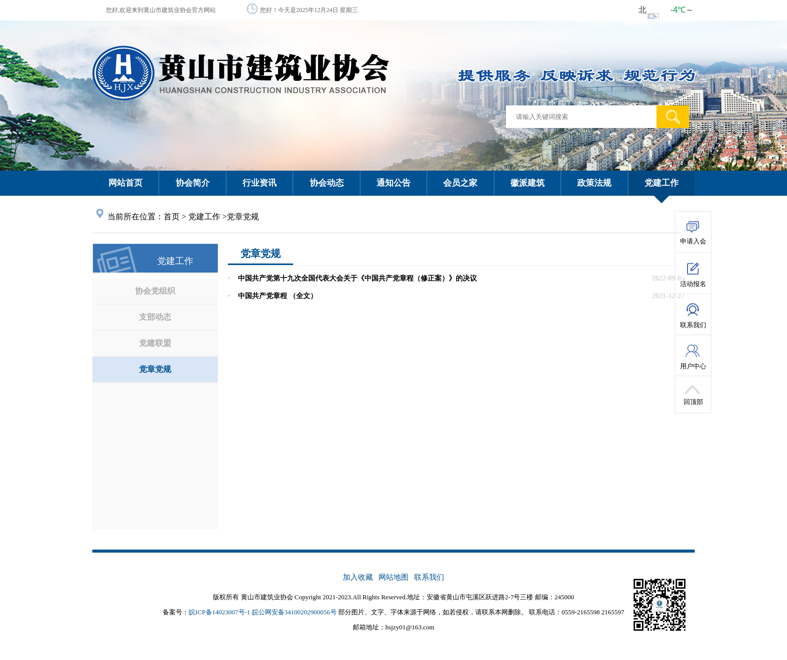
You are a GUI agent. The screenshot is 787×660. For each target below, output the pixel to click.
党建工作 (204, 216)
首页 (172, 216)
